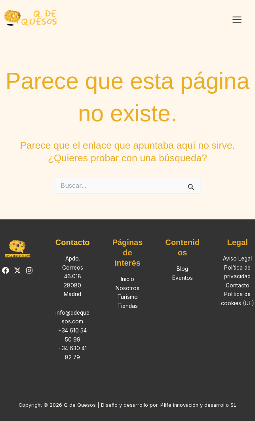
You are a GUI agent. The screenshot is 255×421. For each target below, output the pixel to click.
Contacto (237, 285)
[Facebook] (5, 270)
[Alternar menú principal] (236, 19)
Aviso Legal (237, 258)
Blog (182, 269)
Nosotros (127, 288)
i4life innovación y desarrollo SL (198, 405)
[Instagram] (29, 270)
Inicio (127, 279)
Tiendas (127, 306)
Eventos (182, 278)
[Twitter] (17, 270)
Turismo (127, 297)
